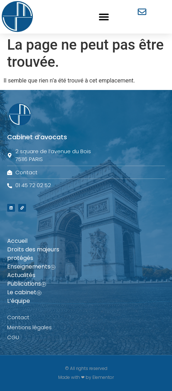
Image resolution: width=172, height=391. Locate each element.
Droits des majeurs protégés (33, 253)
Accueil (17, 241)
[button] (104, 17)
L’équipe (18, 301)
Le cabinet (24, 292)
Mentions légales (29, 327)
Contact (18, 317)
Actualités (21, 275)
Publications (26, 284)
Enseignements (31, 266)
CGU (13, 337)
